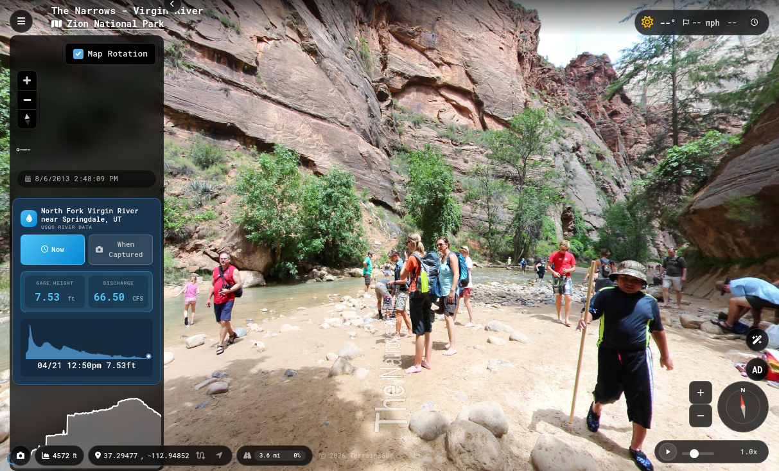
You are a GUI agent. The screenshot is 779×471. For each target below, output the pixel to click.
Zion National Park (107, 23)
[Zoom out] (27, 99)
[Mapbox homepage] (23, 155)
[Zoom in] (27, 80)
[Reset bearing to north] (27, 119)
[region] (86, 102)
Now (52, 249)
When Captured (119, 249)
